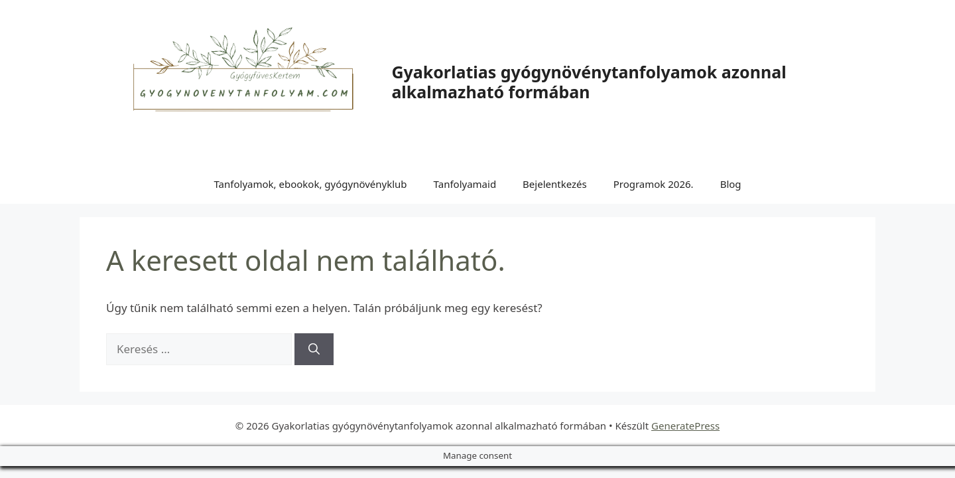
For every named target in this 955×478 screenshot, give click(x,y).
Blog (730, 184)
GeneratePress (685, 425)
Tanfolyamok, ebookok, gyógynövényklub (310, 184)
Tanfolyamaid (465, 184)
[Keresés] (314, 349)
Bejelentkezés (555, 184)
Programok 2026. (653, 184)
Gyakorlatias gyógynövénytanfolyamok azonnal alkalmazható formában (588, 81)
